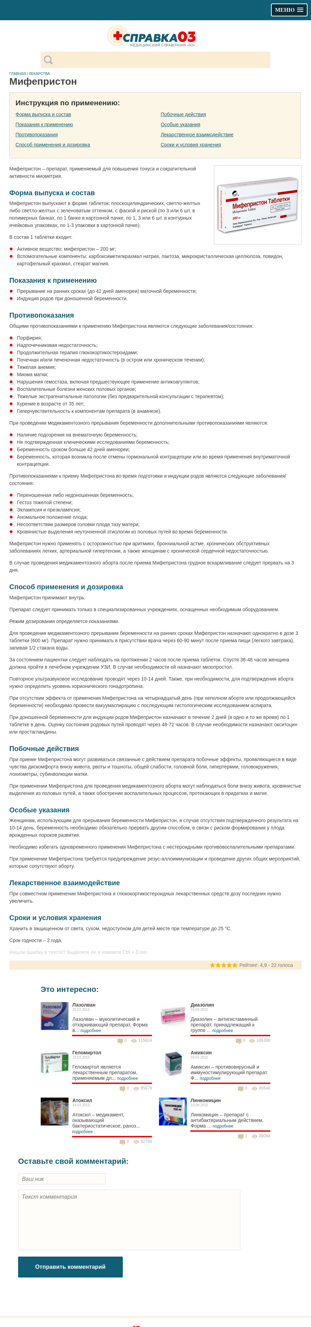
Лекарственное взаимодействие (197, 134)
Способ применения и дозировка (53, 144)
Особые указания (180, 124)
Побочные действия (183, 114)
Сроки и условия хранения (191, 144)
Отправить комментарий (70, 1267)
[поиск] (161, 60)
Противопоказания (37, 134)
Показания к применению (44, 124)
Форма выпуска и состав (43, 114)
